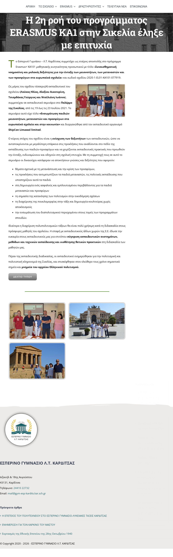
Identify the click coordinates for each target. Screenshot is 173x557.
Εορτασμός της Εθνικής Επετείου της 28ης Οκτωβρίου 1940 (151, 227)
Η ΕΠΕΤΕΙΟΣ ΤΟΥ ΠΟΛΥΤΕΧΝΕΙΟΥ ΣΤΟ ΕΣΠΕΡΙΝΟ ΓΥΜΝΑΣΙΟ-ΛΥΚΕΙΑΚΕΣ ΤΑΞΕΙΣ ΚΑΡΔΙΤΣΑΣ (151, 187)
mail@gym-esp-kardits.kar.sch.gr (27, 493)
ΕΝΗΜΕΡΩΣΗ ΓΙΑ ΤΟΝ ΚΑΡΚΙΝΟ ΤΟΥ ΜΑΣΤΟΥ (28, 524)
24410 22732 (21, 488)
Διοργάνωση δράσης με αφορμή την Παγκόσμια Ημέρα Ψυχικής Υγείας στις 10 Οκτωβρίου (151, 266)
